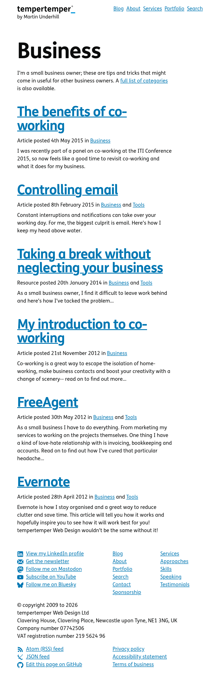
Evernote (43, 483)
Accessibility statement (140, 657)
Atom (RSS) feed (40, 649)
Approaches (174, 561)
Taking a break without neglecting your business (90, 262)
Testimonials (174, 585)
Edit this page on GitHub (49, 665)
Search (195, 9)
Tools (139, 205)
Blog (118, 9)
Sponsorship (127, 592)
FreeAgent (47, 403)
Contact (122, 585)
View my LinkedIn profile (50, 554)
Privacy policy (128, 649)
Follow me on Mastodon (49, 569)
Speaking (171, 577)
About (133, 9)
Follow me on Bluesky (46, 585)
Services (152, 9)
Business (100, 141)
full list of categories (144, 81)
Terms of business (133, 664)
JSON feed (33, 657)
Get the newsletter (43, 562)
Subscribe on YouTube (46, 577)
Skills (166, 569)
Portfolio (174, 9)
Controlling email (67, 191)
